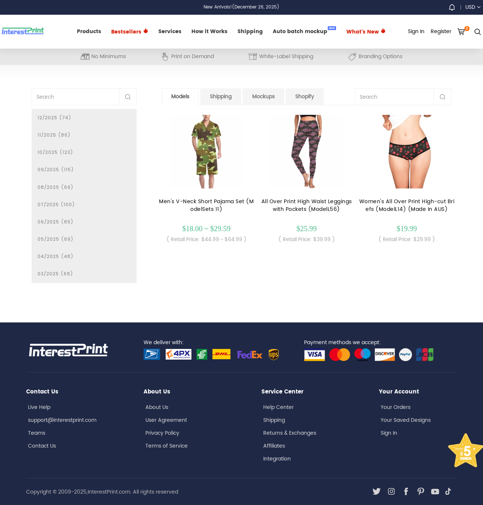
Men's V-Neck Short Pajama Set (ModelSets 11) (206, 205)
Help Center (278, 407)
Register (441, 31)
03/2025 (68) (55, 274)
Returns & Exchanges (289, 433)
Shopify (304, 96)
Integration (277, 459)
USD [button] (472, 7)
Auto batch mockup (304, 31)
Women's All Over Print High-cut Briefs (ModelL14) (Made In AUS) (407, 205)
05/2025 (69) (56, 239)
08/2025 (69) (56, 187)
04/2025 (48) (56, 256)
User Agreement (166, 420)
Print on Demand (187, 56)
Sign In (389, 433)
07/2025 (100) (56, 204)
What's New (366, 32)
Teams (36, 433)
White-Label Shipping (280, 56)
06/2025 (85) (56, 222)
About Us (156, 407)
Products (89, 31)
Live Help (39, 407)
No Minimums (103, 56)
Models (180, 96)
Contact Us (42, 446)
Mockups (263, 96)
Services (169, 31)
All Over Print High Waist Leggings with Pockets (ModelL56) (306, 205)
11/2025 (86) (54, 135)
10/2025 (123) (55, 152)
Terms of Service (166, 446)
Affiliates (274, 446)
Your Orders (395, 407)
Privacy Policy (162, 433)
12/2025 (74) (54, 117)
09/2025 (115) (56, 169)
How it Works (209, 31)
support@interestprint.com (62, 420)
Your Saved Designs (406, 420)
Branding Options (375, 56)
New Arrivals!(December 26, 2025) (241, 7)
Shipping (250, 31)
